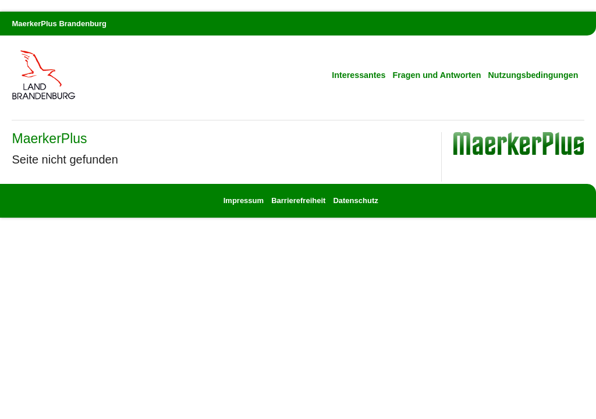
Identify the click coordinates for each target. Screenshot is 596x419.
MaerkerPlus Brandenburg (59, 23)
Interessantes (358, 75)
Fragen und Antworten (437, 75)
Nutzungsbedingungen (533, 75)
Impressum (245, 200)
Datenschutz (355, 200)
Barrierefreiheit (298, 200)
